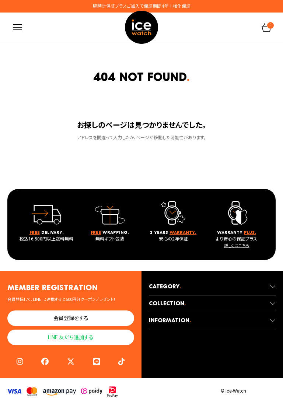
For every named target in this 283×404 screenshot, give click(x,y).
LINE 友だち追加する (71, 337)
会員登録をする (70, 318)
